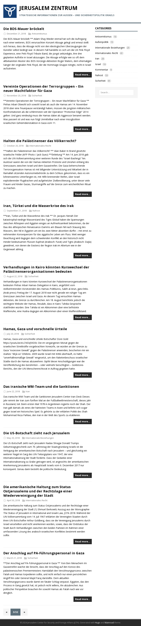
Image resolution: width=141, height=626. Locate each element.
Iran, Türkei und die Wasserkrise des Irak (38, 205)
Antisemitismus (39, 33)
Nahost (36, 210)
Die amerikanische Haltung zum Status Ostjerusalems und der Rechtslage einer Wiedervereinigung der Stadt (37, 491)
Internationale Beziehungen (40, 437)
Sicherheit (37, 95)
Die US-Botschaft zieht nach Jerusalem (36, 433)
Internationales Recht (40, 145)
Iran (28, 391)
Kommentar (101, 69)
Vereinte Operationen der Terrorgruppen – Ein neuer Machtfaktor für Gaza (43, 88)
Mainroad (109, 622)
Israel (98, 64)
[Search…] (116, 92)
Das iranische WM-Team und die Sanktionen (41, 386)
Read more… (82, 74)
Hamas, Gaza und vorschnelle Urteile (35, 329)
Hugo (97, 622)
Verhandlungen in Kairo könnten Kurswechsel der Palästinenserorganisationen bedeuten (46, 269)
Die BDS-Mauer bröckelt (23, 28)
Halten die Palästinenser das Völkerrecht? (39, 141)
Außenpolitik (101, 42)
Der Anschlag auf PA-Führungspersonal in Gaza (43, 553)
